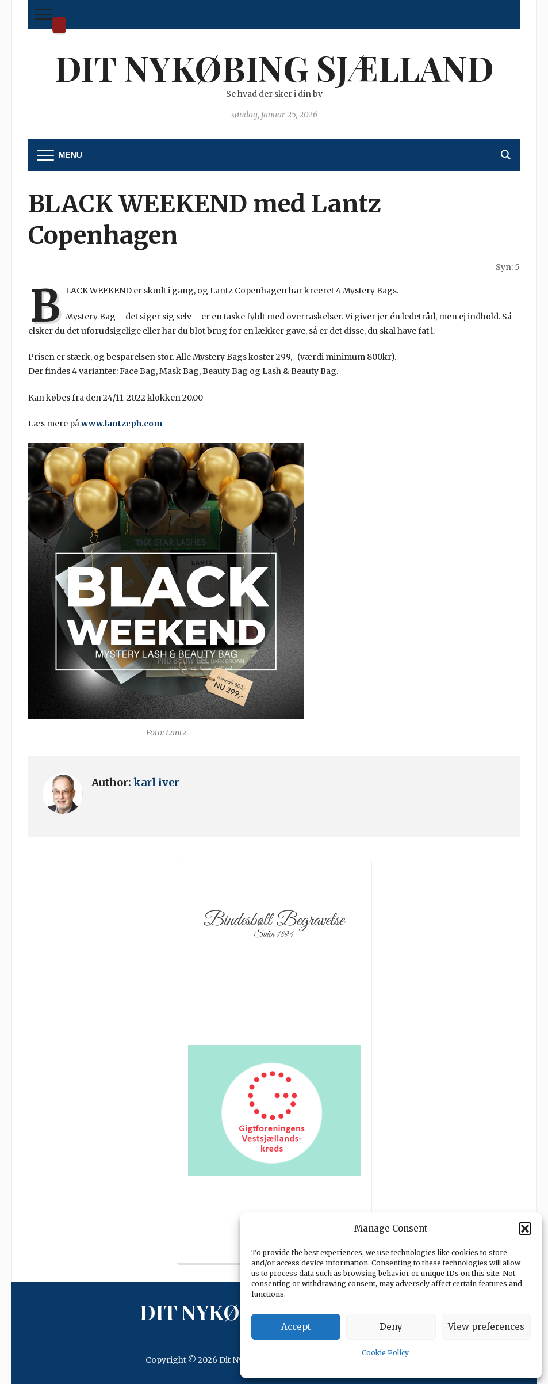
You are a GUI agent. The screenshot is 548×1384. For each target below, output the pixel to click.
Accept (296, 1326)
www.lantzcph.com (121, 423)
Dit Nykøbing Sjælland (59, 25)
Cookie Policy (385, 1352)
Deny (391, 1326)
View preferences (486, 1326)
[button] (525, 1228)
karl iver (156, 782)
